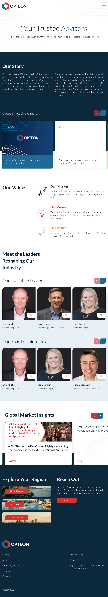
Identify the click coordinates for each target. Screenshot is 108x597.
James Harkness (45, 324)
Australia (14, 504)
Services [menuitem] (6, 554)
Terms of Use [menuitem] (76, 560)
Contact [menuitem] (6, 576)
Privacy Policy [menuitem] (76, 554)
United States (16, 491)
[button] (103, 113)
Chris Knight (8, 324)
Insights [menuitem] (6, 571)
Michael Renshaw (81, 385)
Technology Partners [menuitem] (12, 565)
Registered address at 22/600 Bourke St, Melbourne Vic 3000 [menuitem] (87, 567)
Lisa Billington (79, 324)
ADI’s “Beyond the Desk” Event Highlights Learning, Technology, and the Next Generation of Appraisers (38, 448)
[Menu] (104, 6)
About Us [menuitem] (6, 560)
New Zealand (16, 517)
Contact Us (67, 500)
